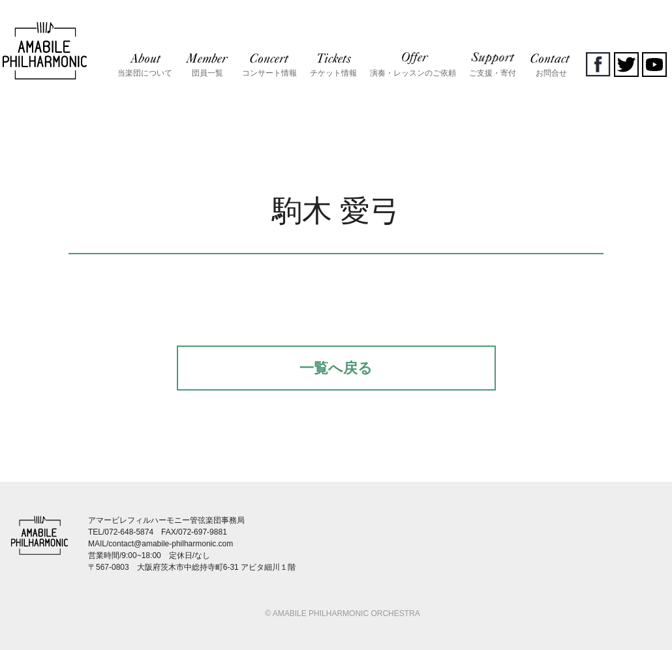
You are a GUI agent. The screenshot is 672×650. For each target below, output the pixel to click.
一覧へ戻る (336, 368)
